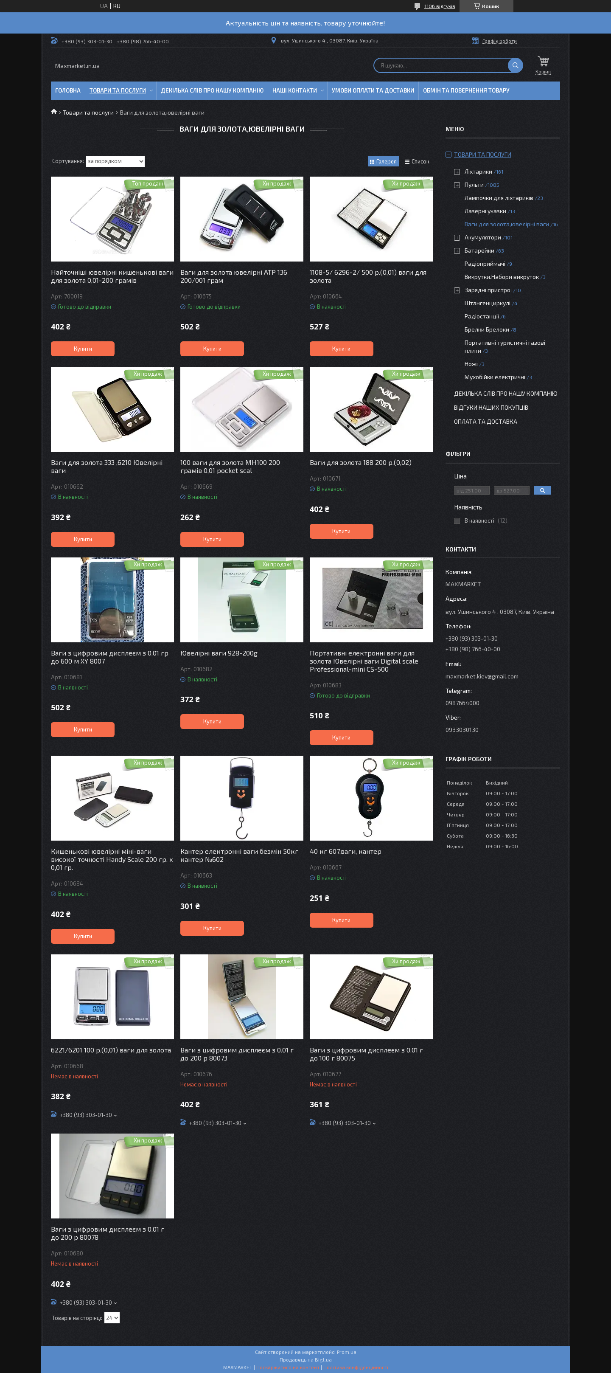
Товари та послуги (118, 90)
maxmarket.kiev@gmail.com (482, 676)
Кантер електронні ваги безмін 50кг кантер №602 (239, 855)
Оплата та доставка (485, 421)
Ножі (471, 363)
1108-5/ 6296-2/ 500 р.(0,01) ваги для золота (368, 276)
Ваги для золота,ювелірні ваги (507, 224)
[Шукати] (515, 65)
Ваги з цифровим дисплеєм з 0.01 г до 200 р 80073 (237, 1054)
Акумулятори (483, 237)
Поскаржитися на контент (288, 1367)
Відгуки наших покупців (491, 407)
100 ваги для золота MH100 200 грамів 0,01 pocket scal (230, 466)
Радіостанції (482, 316)
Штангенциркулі (487, 303)
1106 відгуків (439, 6)
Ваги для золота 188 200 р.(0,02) (361, 462)
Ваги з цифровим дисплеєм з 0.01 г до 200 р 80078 (107, 1233)
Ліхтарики (478, 171)
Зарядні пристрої (488, 289)
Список (420, 161)
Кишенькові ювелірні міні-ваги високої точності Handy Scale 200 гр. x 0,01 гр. (112, 859)
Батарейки (479, 250)
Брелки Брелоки (487, 329)
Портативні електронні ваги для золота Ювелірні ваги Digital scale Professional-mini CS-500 (364, 661)
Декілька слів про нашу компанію (212, 90)
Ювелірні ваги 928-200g (219, 653)
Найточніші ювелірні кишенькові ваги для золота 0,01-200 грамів (112, 276)
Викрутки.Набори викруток (502, 276)
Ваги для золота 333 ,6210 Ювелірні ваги (107, 466)
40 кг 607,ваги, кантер (345, 851)
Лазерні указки (485, 210)
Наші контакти (294, 90)
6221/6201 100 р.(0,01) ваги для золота (111, 1050)
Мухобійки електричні (495, 376)
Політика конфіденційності (355, 1367)
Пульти (474, 184)
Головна (68, 90)
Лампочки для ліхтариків (499, 197)
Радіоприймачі (485, 263)
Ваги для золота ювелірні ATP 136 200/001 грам (233, 276)
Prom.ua (346, 1352)
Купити (83, 348)
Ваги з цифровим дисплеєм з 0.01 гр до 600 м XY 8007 (109, 657)
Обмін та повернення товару (466, 90)
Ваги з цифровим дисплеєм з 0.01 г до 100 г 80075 (366, 1054)
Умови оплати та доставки (373, 90)
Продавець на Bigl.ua (306, 1359)
